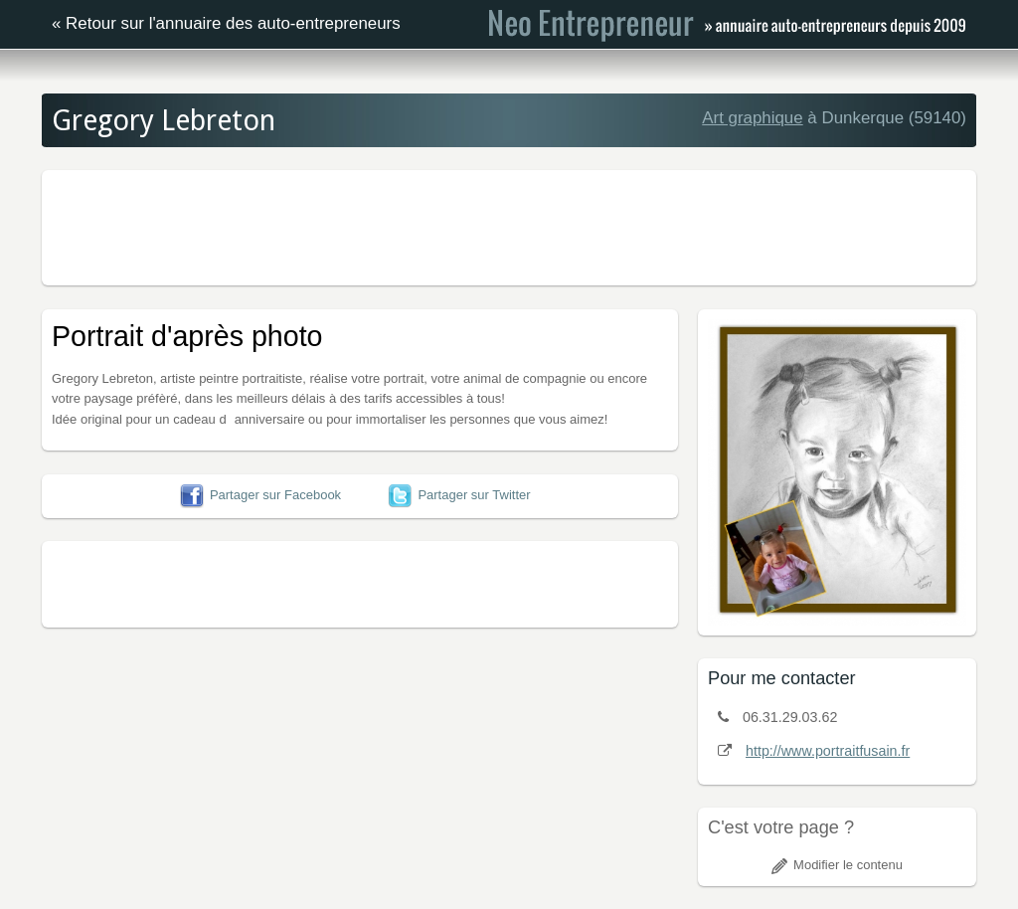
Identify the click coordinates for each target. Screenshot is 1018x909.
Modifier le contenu (837, 864)
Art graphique (752, 117)
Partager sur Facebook (260, 494)
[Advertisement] (509, 225)
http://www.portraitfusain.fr (828, 751)
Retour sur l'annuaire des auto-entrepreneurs (233, 23)
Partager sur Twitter (459, 494)
